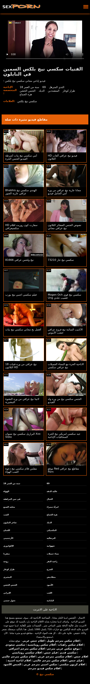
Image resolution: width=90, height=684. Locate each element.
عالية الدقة (52, 491)
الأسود (50, 585)
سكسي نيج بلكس (27, 101)
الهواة (6, 491)
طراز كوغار (69, 90)
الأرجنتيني (8, 538)
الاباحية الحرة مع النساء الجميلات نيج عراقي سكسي (66, 366)
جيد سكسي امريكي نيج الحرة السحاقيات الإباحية (64, 435)
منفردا (6, 554)
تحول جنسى (9, 600)
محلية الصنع (9, 507)
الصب (6, 515)
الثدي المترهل (56, 87)
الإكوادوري (8, 546)
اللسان (6, 530)
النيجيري (7, 577)
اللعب (49, 593)
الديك (42, 90)
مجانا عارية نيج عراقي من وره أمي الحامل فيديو (64, 192)
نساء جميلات (53, 554)
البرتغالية (51, 538)
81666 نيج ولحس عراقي (19, 259)
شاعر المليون (10, 522)
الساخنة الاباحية (41, 617)
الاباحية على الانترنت (45, 609)
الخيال (50, 499)
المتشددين (53, 90)
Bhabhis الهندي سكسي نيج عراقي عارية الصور (21, 192)
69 (44, 87)
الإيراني (7, 593)
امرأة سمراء (53, 507)
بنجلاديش (51, 577)
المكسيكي (52, 530)
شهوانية (51, 546)
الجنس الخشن (27, 90)
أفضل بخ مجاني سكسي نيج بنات (23, 329)
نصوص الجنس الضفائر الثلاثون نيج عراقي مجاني (64, 227)
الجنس (72, 617)
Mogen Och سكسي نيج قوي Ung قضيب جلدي (64, 296)
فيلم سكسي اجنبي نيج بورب (21, 294)
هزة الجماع (26, 94)
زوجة (5, 561)
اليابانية (50, 600)
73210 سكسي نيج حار (61, 259)
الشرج (50, 569)
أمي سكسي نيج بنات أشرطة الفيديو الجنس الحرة (21, 157)
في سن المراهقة (11, 499)
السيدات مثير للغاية (30, 625)
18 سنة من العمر (29, 87)
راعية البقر (52, 561)
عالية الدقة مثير (65, 625)
